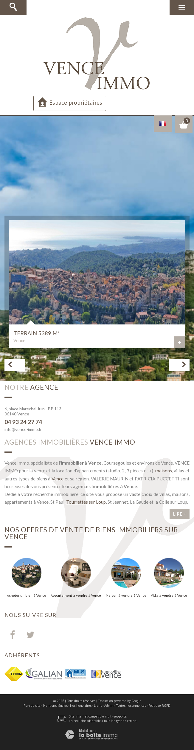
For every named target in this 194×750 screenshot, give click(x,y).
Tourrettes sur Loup (86, 502)
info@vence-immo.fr (23, 429)
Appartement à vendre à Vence (76, 595)
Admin (109, 705)
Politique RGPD (159, 705)
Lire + (179, 514)
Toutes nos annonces (131, 705)
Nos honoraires (80, 705)
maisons (163, 470)
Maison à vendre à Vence (126, 595)
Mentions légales (55, 705)
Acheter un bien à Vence (26, 595)
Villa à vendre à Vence (169, 595)
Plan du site (32, 705)
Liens (98, 705)
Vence (57, 478)
